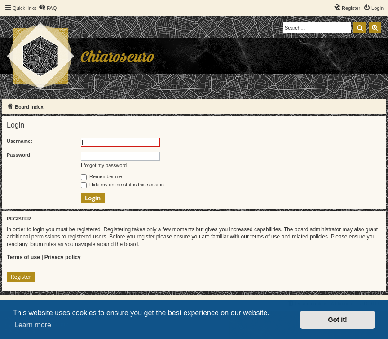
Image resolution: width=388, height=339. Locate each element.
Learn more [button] (32, 325)
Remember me (101, 176)
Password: (19, 155)
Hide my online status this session (122, 184)
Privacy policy (62, 257)
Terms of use (23, 257)
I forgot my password (104, 165)
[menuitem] (48, 8)
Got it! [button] (337, 319)
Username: (19, 141)
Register (21, 277)
